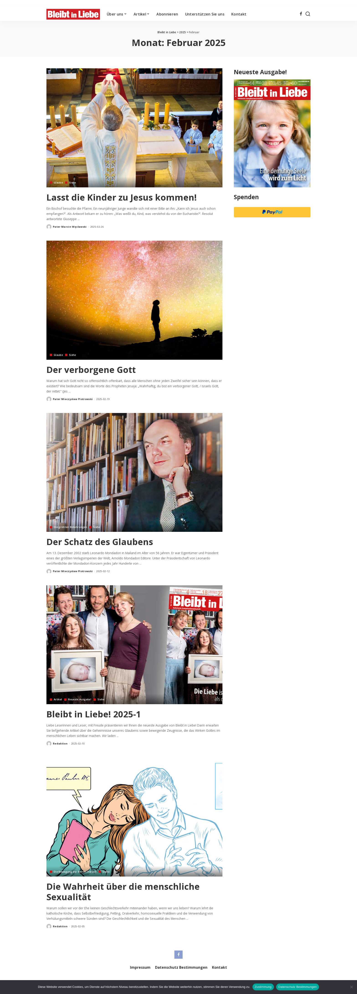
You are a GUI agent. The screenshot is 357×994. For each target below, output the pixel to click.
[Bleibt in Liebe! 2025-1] (134, 644)
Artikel (58, 699)
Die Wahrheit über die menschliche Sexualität (126, 891)
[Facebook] (301, 14)
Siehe (73, 182)
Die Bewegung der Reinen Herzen (76, 872)
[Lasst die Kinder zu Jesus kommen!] (134, 127)
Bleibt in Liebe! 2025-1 (95, 714)
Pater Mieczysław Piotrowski (73, 399)
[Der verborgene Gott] (134, 300)
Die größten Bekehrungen (71, 527)
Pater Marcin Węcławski (70, 226)
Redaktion (60, 743)
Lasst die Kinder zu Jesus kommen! (125, 197)
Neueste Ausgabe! (80, 699)
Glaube (58, 182)
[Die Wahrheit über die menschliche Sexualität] (134, 816)
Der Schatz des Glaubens (102, 541)
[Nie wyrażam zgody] (351, 987)
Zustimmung (263, 987)
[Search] (308, 14)
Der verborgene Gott (93, 369)
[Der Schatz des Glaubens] (134, 472)
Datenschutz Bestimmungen (297, 987)
